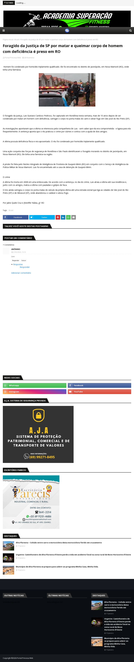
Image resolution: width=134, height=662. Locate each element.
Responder (15, 260)
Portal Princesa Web (13, 57)
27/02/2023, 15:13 (19, 252)
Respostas (18, 264)
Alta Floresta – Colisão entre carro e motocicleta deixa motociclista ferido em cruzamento (59, 542)
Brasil (17, 39)
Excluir (24, 260)
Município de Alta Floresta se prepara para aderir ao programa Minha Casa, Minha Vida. (57, 566)
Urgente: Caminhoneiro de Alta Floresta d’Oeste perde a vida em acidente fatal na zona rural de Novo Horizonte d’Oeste (73, 554)
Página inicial (8, 39)
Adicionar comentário (21, 273)
